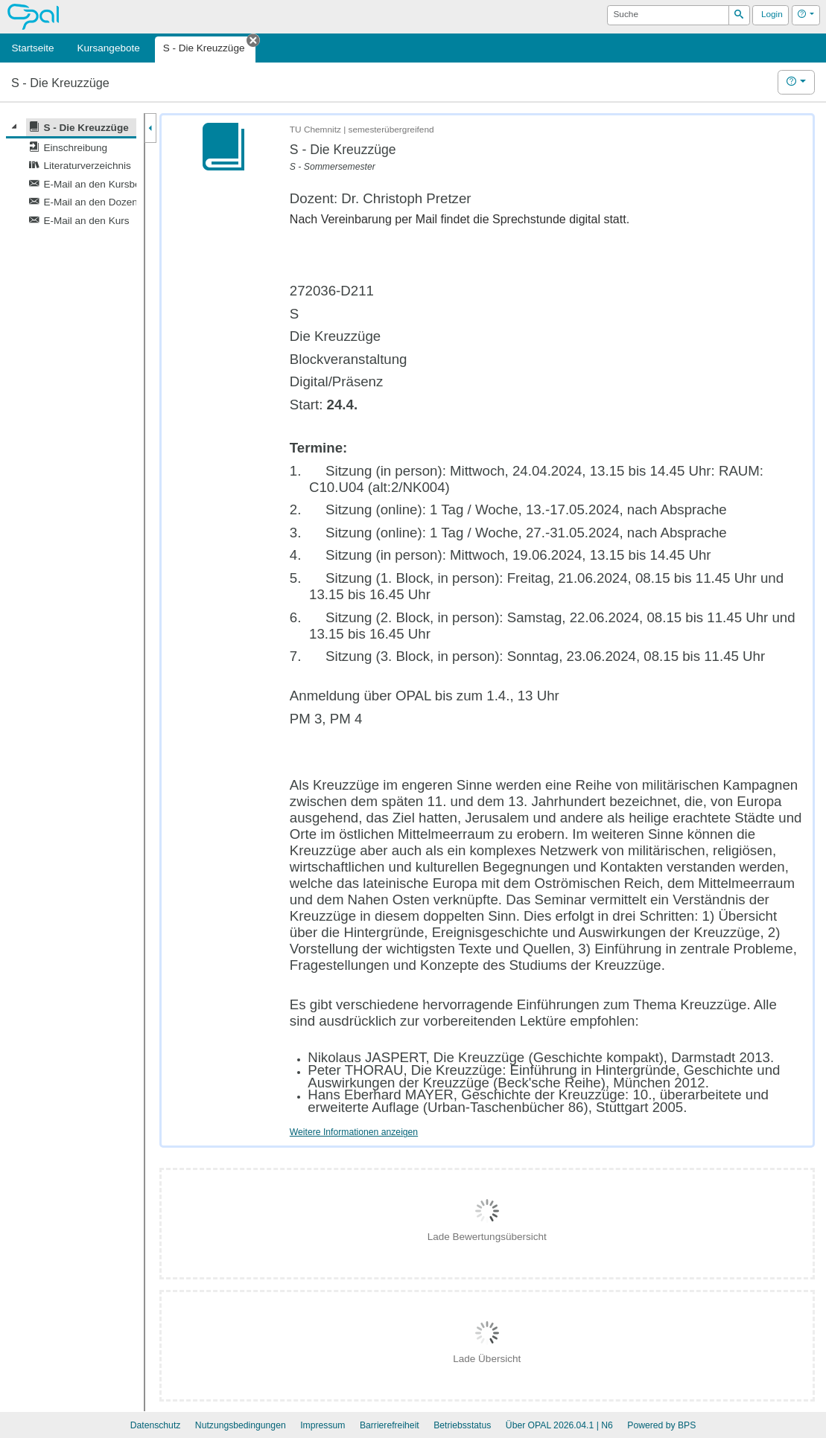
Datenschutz (155, 1425)
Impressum (322, 1425)
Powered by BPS (661, 1425)
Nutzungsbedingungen (240, 1425)
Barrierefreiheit (389, 1425)
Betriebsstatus (462, 1425)
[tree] (71, 173)
